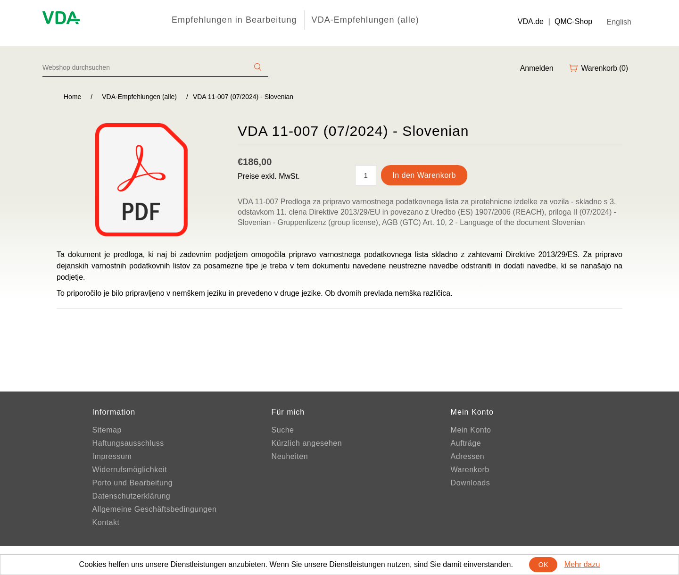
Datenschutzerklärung (131, 496)
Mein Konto (471, 430)
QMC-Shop (573, 21)
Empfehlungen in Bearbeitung (234, 20)
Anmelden (537, 68)
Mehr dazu (582, 564)
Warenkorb (470, 470)
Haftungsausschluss (128, 443)
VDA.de (531, 21)
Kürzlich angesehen (307, 443)
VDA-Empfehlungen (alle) (365, 20)
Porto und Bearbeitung (132, 483)
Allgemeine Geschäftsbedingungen (154, 509)
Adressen (468, 456)
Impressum (112, 456)
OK (543, 564)
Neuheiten (290, 456)
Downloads (470, 483)
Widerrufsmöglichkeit (129, 470)
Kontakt (106, 522)
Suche (283, 430)
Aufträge (466, 443)
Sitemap (107, 430)
